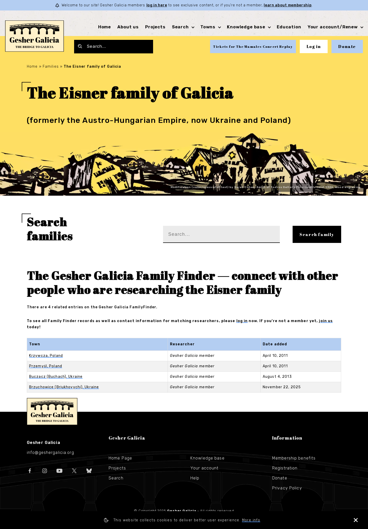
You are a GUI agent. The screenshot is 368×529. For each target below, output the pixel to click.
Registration (284, 468)
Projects (155, 26)
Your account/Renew (333, 26)
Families (51, 66)
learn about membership (288, 5)
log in (242, 321)
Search (180, 26)
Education (289, 26)
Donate (347, 46)
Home (104, 26)
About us (128, 26)
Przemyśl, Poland (45, 366)
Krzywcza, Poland (46, 356)
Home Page (120, 458)
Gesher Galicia (52, 411)
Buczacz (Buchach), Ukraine (56, 376)
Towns (207, 26)
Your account (204, 468)
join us (326, 321)
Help (194, 478)
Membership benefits (294, 458)
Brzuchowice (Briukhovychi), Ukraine (64, 387)
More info (251, 520)
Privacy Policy (287, 488)
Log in (314, 46)
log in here (156, 5)
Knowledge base (246, 26)
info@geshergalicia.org (50, 452)
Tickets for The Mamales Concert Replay (253, 46)
